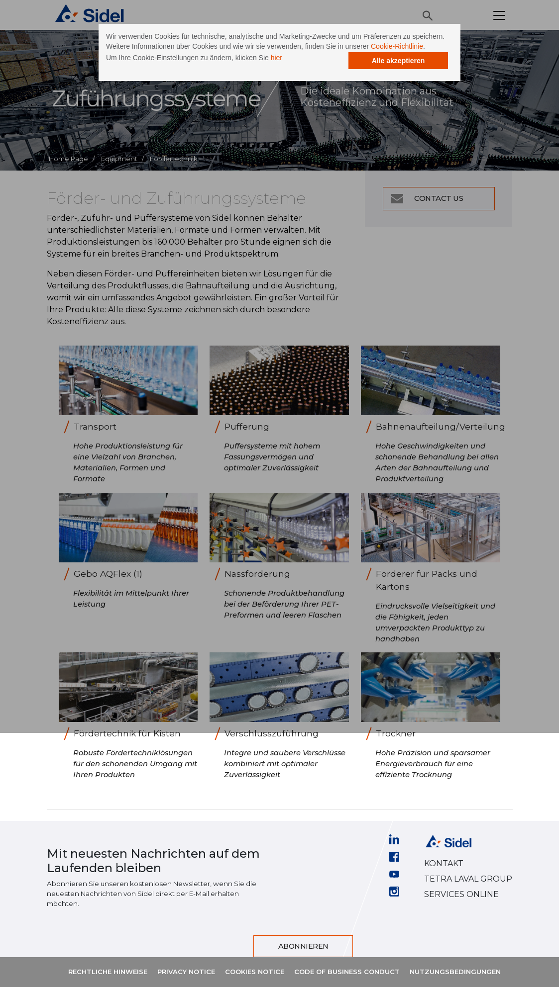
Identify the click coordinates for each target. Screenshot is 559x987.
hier (308, 74)
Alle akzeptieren (366, 87)
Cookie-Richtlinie (230, 62)
